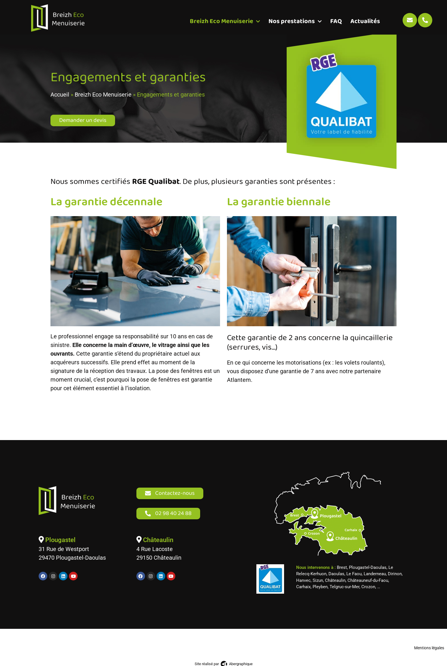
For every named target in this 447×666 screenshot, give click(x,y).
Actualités (365, 21)
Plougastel (60, 544)
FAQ (336, 21)
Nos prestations (295, 21)
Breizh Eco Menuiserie (225, 21)
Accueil (59, 98)
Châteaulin (157, 544)
